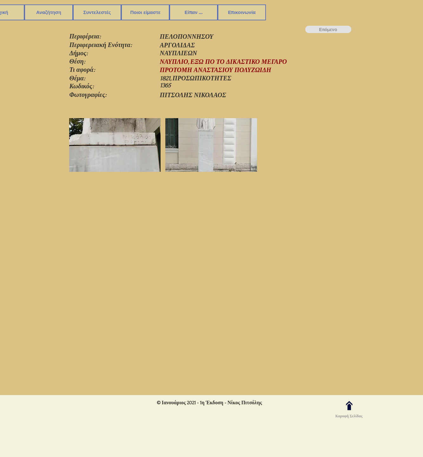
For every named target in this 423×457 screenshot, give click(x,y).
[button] (48, 12)
